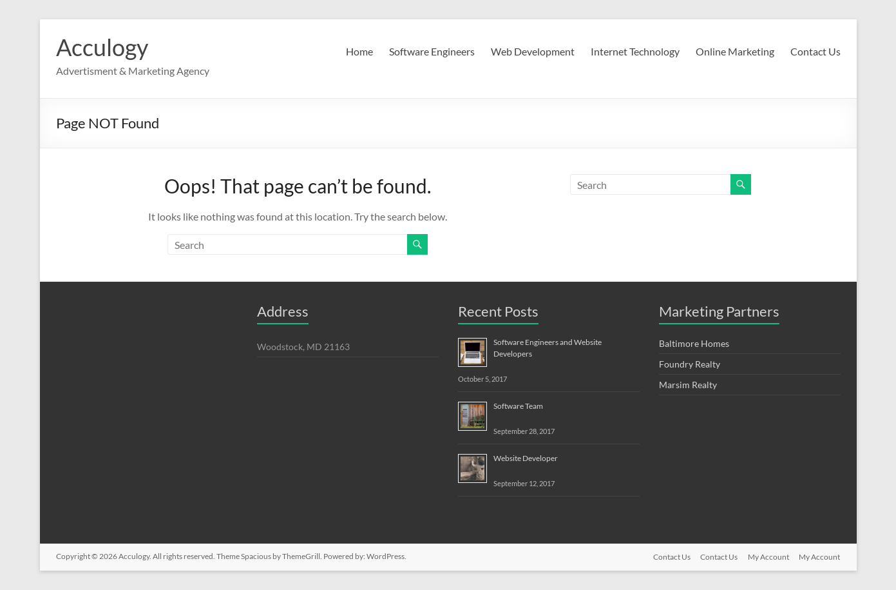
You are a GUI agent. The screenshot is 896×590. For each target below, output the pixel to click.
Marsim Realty (688, 384)
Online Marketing (735, 51)
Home (359, 51)
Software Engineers (432, 51)
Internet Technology (635, 51)
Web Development (533, 51)
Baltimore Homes (694, 343)
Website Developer (525, 458)
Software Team (518, 406)
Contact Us (815, 51)
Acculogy (102, 47)
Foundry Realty (689, 364)
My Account (768, 556)
